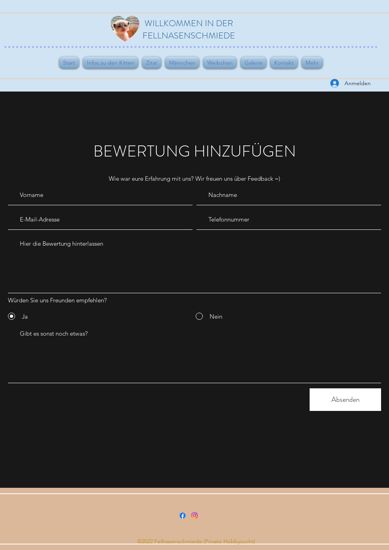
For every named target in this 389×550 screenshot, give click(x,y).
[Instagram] (194, 515)
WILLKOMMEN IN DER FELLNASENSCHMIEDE (189, 29)
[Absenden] (345, 399)
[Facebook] (183, 515)
